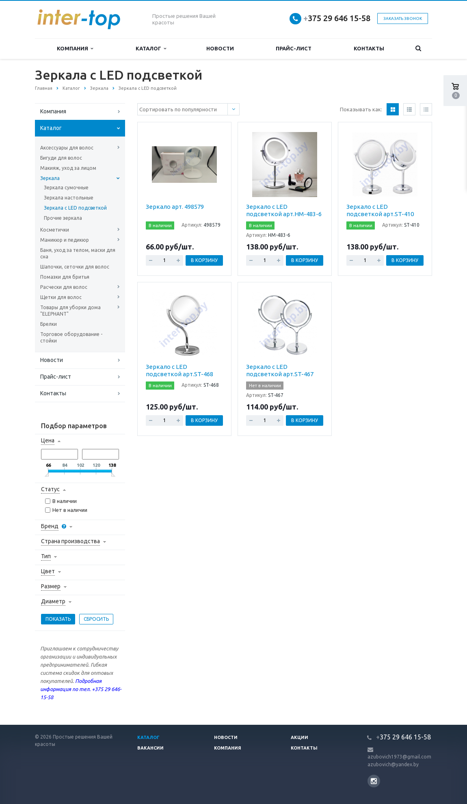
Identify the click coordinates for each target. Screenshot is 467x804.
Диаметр (53, 601)
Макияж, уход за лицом (68, 168)
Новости (220, 48)
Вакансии (150, 747)
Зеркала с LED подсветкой (75, 207)
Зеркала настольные (68, 197)
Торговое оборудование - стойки (71, 337)
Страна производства (70, 541)
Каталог (151, 49)
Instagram (374, 781)
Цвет (48, 571)
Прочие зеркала (63, 218)
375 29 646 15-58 (336, 18)
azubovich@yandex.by (393, 764)
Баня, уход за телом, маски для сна (77, 253)
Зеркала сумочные (66, 187)
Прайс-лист (293, 48)
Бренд (49, 526)
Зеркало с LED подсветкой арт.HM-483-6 (284, 210)
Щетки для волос (61, 297)
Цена (47, 440)
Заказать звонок (402, 18)
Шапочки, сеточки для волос (74, 266)
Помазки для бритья (64, 277)
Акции (299, 737)
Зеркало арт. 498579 (175, 206)
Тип (46, 556)
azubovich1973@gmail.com (399, 756)
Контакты (369, 48)
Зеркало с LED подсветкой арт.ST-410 (380, 210)
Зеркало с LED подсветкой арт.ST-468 (179, 370)
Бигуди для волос (61, 157)
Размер (51, 586)
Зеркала (50, 178)
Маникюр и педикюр (64, 240)
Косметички (54, 229)
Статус (50, 489)
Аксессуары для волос (66, 147)
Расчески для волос (63, 287)
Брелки (48, 324)
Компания (75, 49)
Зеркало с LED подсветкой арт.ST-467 (279, 370)
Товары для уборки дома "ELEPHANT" (70, 310)
